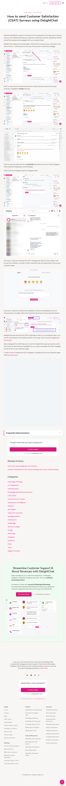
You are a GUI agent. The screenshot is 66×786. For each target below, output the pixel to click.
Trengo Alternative (51, 743)
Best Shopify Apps (30, 750)
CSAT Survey (38, 12)
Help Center (28, 12)
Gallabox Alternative (52, 730)
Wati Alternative (51, 716)
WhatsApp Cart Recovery (32, 721)
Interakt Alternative (52, 710)
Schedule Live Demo (10, 728)
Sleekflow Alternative (52, 740)
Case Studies (8, 722)
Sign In (45, 3)
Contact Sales (33, 449)
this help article (12, 355)
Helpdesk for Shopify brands (33, 710)
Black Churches (8, 749)
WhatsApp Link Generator (33, 739)
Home (6, 710)
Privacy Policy (8, 735)
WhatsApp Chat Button (32, 747)
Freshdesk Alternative (52, 737)
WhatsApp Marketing (31, 718)
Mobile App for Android (32, 727)
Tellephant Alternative (52, 734)
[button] (63, 3)
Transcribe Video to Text (11, 760)
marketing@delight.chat (39, 698)
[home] (8, 3)
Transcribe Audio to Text (11, 763)
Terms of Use (8, 731)
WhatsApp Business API (32, 724)
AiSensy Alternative (52, 727)
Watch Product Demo (11, 725)
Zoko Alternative (51, 713)
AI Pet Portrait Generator (11, 746)
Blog (5, 716)
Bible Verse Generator (10, 752)
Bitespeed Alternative (52, 724)
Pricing (6, 713)
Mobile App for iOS (30, 730)
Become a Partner (9, 738)
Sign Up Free (55, 3)
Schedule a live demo (42, 594)
